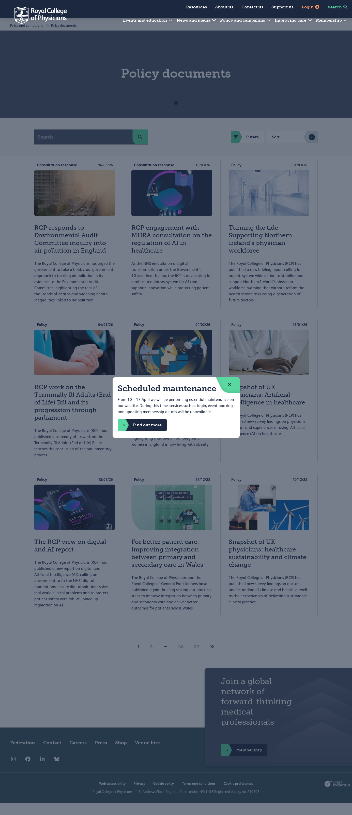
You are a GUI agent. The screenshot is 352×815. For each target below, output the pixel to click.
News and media (197, 20)
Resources (196, 7)
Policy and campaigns (245, 20)
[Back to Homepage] (37, 15)
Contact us (252, 7)
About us (224, 7)
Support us (282, 7)
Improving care (293, 20)
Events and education (148, 20)
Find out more (140, 425)
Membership (332, 20)
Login (311, 7)
